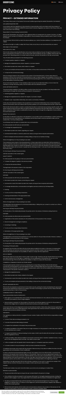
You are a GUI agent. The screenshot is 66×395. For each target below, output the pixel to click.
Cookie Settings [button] (54, 392)
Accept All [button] (61, 392)
